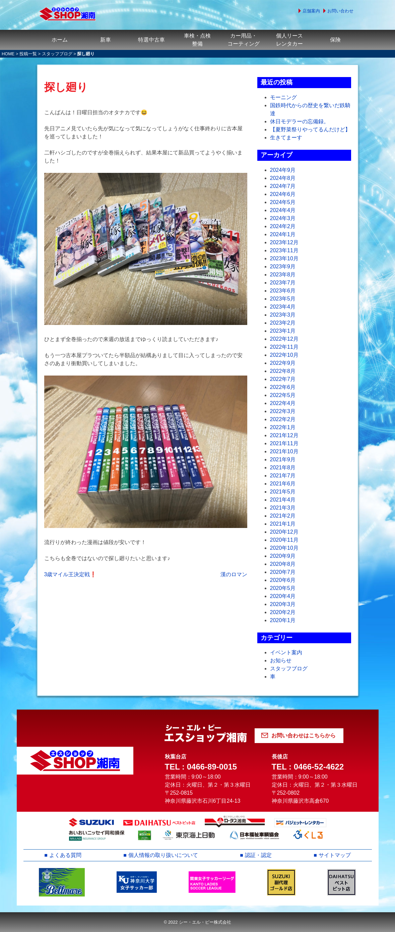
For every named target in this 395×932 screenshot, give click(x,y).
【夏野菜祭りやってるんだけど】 (310, 129)
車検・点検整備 (197, 40)
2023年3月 (283, 315)
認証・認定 (258, 855)
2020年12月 (284, 532)
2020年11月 (284, 540)
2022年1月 (283, 427)
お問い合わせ (340, 10)
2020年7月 (283, 572)
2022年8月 (283, 371)
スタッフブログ (57, 53)
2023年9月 (283, 266)
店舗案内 (311, 10)
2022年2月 (283, 419)
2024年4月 (283, 210)
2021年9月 (283, 459)
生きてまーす (286, 137)
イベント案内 (286, 652)
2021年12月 (284, 435)
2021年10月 (284, 451)
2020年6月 (283, 580)
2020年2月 (283, 612)
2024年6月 (283, 194)
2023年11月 (284, 250)
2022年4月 (283, 403)
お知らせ (280, 660)
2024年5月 (283, 202)
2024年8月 (283, 178)
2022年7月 (283, 379)
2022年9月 (283, 363)
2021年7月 (283, 475)
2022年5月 (283, 395)
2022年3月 (283, 411)
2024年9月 (283, 170)
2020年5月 (283, 588)
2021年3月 (283, 508)
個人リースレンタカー (289, 40)
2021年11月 (284, 443)
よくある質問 (65, 855)
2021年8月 (283, 467)
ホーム (60, 40)
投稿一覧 (28, 53)
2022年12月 (284, 339)
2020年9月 (283, 556)
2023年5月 (283, 299)
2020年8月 (283, 564)
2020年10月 (284, 548)
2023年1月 (283, 331)
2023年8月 (283, 274)
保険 (335, 40)
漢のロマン (233, 574)
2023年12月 (284, 242)
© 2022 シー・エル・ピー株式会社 (197, 922)
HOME (8, 53)
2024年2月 (283, 226)
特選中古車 (151, 40)
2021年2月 (283, 516)
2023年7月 (283, 282)
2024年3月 (283, 218)
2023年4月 (283, 307)
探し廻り (66, 87)
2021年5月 (283, 491)
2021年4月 (283, 500)
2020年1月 (283, 620)
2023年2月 (283, 323)
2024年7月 (283, 186)
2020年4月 (283, 596)
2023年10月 (284, 258)
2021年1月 (283, 524)
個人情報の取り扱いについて (163, 855)
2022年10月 (284, 355)
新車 (105, 40)
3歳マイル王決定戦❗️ (70, 574)
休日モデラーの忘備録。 (299, 121)
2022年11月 (284, 347)
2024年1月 (283, 234)
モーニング (283, 97)
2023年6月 (283, 290)
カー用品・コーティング (243, 40)
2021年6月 (283, 483)
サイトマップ (335, 855)
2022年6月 (283, 387)
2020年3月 (283, 604)
